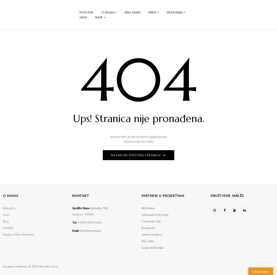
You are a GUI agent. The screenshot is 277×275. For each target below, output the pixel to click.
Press (6, 215)
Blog (6, 221)
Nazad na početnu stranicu (136, 155)
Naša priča (9, 208)
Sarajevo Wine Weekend (18, 234)
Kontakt (8, 228)
